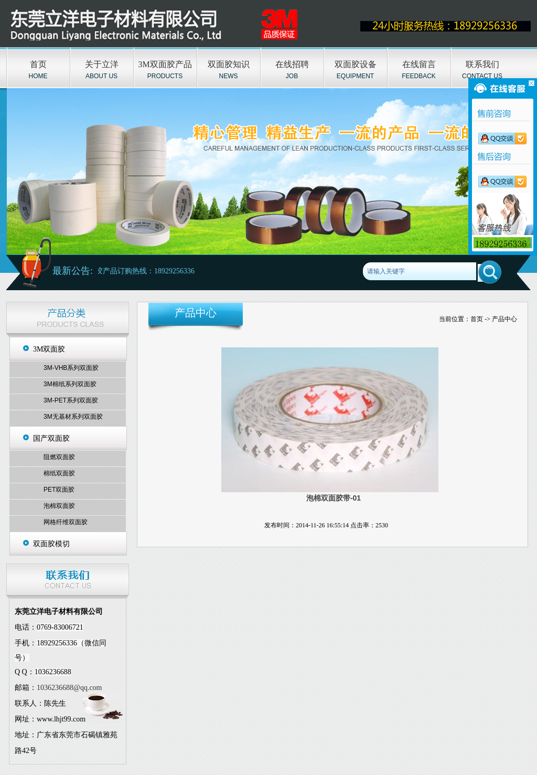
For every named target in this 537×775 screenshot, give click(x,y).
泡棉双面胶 (59, 505)
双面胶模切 (51, 544)
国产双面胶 (51, 438)
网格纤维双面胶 (66, 522)
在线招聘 (292, 64)
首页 (38, 64)
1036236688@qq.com (69, 688)
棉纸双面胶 (59, 473)
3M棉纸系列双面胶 (70, 384)
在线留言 (419, 64)
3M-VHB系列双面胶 (71, 367)
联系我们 (482, 64)
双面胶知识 (229, 64)
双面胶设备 (356, 64)
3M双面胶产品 (164, 64)
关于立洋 (102, 64)
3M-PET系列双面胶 (71, 400)
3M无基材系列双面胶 (73, 416)
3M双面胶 (49, 349)
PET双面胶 (59, 489)
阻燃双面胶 (59, 457)
